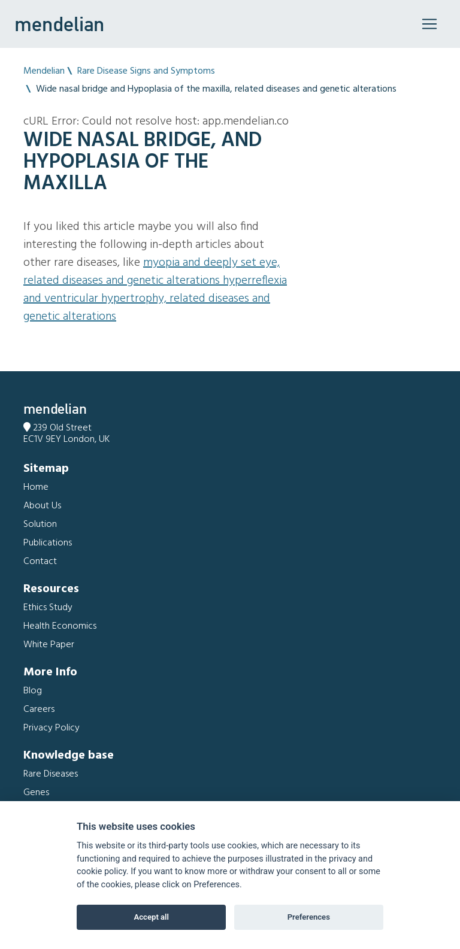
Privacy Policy (51, 728)
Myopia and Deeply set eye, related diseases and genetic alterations (151, 271)
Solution (40, 524)
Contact (40, 561)
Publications (47, 543)
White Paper (48, 645)
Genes (36, 793)
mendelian (59, 24)
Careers (39, 709)
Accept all (151, 916)
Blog (32, 691)
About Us (42, 506)
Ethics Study (47, 608)
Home (36, 487)
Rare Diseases (50, 774)
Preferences (309, 916)
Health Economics (59, 626)
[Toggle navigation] (429, 24)
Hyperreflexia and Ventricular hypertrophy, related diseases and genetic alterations (155, 298)
